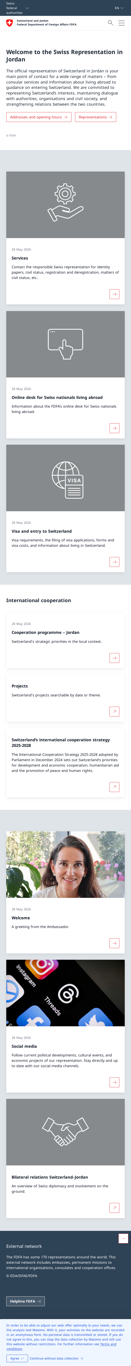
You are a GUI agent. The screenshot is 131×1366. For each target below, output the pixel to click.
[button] (123, 1238)
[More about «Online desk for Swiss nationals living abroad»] (114, 428)
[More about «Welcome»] (114, 943)
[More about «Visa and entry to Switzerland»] (114, 562)
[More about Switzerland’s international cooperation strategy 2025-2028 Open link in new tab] (114, 787)
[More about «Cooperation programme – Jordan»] (114, 658)
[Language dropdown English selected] (119, 8)
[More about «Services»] (114, 294)
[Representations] (95, 117)
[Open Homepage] (41, 23)
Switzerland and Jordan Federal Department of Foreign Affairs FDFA (46, 22)
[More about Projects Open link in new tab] (114, 712)
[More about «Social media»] (114, 1082)
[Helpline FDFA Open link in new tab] (25, 1301)
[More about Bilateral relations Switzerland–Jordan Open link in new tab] (114, 1208)
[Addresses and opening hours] (38, 117)
